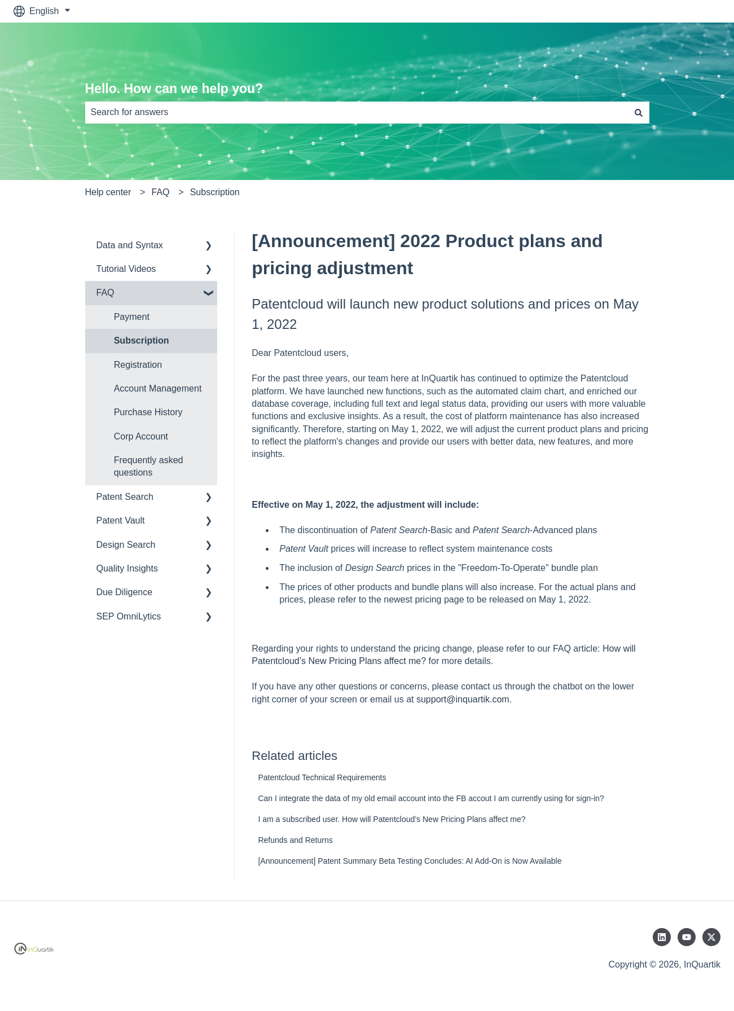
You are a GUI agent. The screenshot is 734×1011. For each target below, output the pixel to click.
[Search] (638, 112)
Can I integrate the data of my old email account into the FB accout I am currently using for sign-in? (431, 798)
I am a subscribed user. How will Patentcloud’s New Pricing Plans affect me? (391, 819)
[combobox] (356, 112)
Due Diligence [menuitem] (124, 592)
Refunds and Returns (295, 840)
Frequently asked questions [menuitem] (148, 466)
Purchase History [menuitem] (148, 412)
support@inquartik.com (462, 699)
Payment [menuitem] (132, 317)
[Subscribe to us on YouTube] (687, 937)
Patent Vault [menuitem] (120, 520)
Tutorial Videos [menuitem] (126, 269)
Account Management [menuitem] (158, 388)
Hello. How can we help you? (174, 88)
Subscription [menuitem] (141, 340)
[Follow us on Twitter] (711, 937)
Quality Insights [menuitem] (127, 568)
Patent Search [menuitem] (124, 497)
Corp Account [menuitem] (141, 436)
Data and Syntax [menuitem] (129, 245)
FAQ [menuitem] (105, 292)
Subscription (215, 192)
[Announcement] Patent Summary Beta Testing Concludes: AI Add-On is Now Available (409, 860)
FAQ (161, 192)
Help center (108, 192)
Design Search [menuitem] (126, 545)
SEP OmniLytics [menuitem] (128, 616)
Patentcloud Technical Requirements (322, 777)
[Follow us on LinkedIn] (662, 937)
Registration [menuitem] (138, 365)
